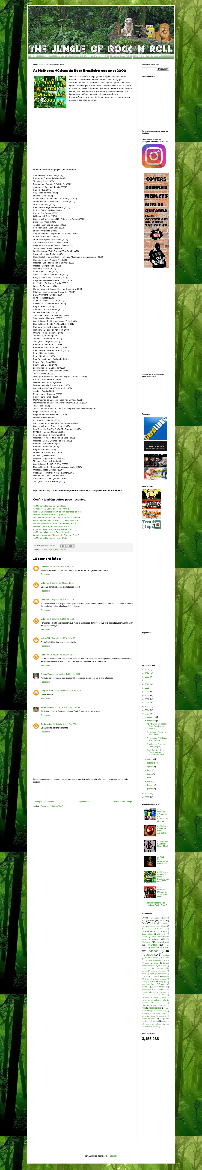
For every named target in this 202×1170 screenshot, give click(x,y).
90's (154, 923)
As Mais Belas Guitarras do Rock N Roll (162, 860)
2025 (147, 670)
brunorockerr (157, 968)
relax (164, 1005)
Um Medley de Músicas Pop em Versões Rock (54, 523)
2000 (164, 918)
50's (144, 921)
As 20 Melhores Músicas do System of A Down (162, 892)
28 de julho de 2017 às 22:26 (65, 724)
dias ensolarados (160, 979)
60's (152, 920)
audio (147, 963)
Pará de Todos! (47, 707)
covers (144, 976)
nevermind (145, 997)
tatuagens (162, 1016)
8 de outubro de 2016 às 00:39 (67, 674)
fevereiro (151, 785)
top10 (155, 1021)
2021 (147, 684)
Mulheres (155, 939)
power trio (156, 1005)
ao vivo (166, 958)
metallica (163, 992)
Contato (47, 56)
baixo (156, 963)
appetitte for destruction (154, 960)
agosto (150, 767)
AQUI (49, 490)
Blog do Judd (47, 691)
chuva (144, 974)
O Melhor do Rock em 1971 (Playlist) (50, 514)
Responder (45, 574)
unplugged (158, 1024)
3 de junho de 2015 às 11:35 (62, 600)
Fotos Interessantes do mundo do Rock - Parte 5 (156, 904)
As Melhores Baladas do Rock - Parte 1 (157, 739)
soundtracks (146, 1013)
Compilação (161, 926)
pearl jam (145, 1005)
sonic (164, 1011)
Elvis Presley (161, 934)
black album (162, 966)
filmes (153, 984)
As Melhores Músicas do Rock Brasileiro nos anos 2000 (157, 726)
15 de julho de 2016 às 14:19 (63, 638)
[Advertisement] (83, 792)
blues (144, 968)
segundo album (154, 1011)
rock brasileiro (60, 550)
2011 (147, 797)
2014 (147, 710)
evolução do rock (148, 982)
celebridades (162, 971)
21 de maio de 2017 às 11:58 (67, 707)
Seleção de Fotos (160, 947)
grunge (163, 984)
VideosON (45, 638)
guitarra (145, 987)
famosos (145, 984)
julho (149, 770)
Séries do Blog (121, 56)
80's (144, 923)
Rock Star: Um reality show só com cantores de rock (57, 512)
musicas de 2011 (159, 995)
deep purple (154, 976)
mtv (143, 995)
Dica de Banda (148, 931)
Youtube (147, 954)
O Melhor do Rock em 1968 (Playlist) (156, 745)
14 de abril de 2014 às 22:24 (62, 566)
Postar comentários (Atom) (52, 806)
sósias (152, 1016)
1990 (158, 918)
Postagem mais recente (44, 802)
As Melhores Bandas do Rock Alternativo (52, 532)
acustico (166, 955)
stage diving (161, 1013)
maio (149, 778)
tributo (164, 1021)
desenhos (165, 976)
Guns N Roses (156, 937)
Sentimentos (46, 724)
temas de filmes (148, 1019)
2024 (147, 673)
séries (144, 1016)
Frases (144, 937)
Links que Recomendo (148, 56)
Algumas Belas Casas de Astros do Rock (52, 529)
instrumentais (146, 989)
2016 (147, 703)
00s (45, 550)
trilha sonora (146, 1024)
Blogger (113, 1156)
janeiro (150, 789)
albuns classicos (151, 958)
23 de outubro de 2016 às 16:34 (67, 691)
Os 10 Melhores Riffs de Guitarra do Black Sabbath (56, 517)
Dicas (162, 931)
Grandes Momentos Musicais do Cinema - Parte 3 (56, 535)
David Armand (161, 929)
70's (162, 920)
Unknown (45, 566)
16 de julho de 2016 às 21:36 (62, 655)
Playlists (51, 550)
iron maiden (158, 989)
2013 (147, 714)
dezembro (151, 717)
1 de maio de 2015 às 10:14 (62, 583)
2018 (147, 695)
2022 (147, 681)
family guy (162, 982)
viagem (155, 1027)
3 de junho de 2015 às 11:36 (62, 619)
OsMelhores (163, 942)
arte (167, 960)
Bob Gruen (151, 926)
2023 (147, 677)
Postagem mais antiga (122, 802)
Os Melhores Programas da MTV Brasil (51, 526)
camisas (145, 971)
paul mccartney (160, 1003)
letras (154, 992)
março (150, 781)
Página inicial (83, 802)
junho (149, 774)
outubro (150, 759)
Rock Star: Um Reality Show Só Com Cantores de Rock (156, 752)
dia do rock (148, 979)
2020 (147, 688)
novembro (151, 721)
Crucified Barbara (148, 929)
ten (161, 1019)
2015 (147, 706)
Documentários (148, 934)
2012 (147, 793)
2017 (147, 699)
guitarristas (159, 987)
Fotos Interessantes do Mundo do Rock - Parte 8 (55, 520)
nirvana (155, 997)
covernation (162, 974)
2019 (147, 692)
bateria (152, 966)
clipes (152, 974)
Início (34, 56)
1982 (152, 918)
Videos (153, 951)
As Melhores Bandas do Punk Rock (49, 506)
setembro (151, 763)
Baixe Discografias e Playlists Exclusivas (82, 56)
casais (153, 971)
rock (144, 1008)
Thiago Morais (47, 674)
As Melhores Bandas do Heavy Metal (50, 538)
